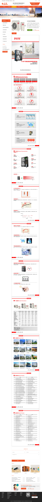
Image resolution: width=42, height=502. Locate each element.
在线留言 (34, 6)
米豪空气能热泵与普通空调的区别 (29, 480)
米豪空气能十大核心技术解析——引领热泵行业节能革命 (31, 477)
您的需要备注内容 (26, 456)
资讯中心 (29, 6)
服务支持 (24, 6)
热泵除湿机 (8, 497)
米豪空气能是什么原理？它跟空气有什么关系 (16, 481)
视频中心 (3, 497)
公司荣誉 (3, 496)
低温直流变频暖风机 (6, 27)
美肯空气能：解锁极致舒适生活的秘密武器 (16, 479)
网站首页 (4, 6)
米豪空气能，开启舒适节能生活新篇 (29, 478)
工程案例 (15, 495)
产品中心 (14, 6)
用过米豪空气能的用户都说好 (15, 478)
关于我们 (9, 6)
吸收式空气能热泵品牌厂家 (29, 479)
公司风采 (3, 495)
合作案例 (19, 6)
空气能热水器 (5, 41)
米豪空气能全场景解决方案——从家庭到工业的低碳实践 (16, 477)
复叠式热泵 (4, 25)
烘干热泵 (4, 34)
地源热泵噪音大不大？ (14, 480)
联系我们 (38, 6)
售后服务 (21, 495)
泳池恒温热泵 (5, 29)
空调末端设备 (5, 36)
